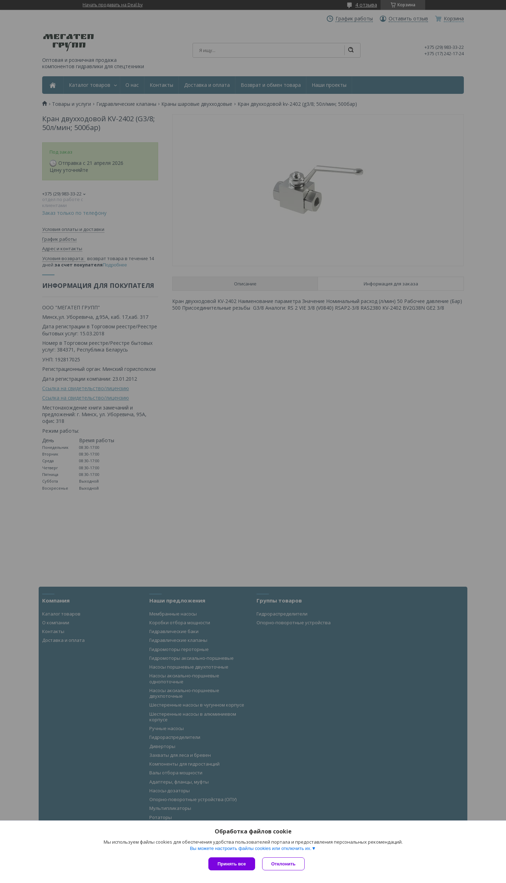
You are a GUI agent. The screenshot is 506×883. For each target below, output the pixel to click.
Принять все (232, 863)
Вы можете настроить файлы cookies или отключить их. (250, 848)
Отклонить (283, 863)
